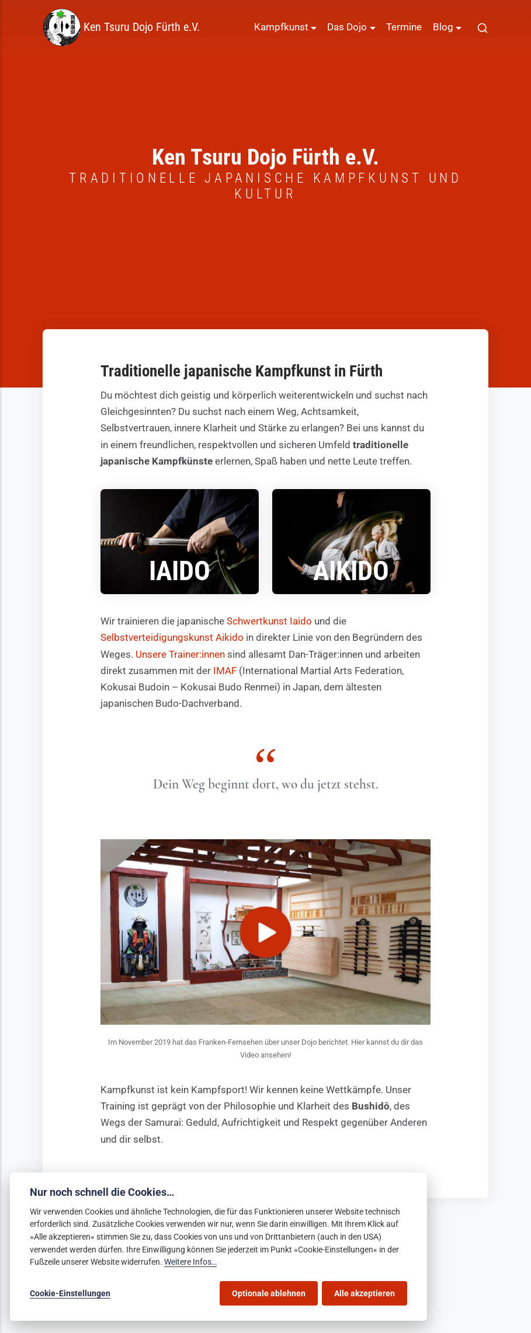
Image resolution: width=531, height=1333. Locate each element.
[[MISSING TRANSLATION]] (482, 27)
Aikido (351, 571)
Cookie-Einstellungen (70, 1293)
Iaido (179, 571)
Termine (404, 27)
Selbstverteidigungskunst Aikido (172, 637)
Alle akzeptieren (364, 1293)
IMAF (225, 670)
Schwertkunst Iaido (269, 621)
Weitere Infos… (190, 1262)
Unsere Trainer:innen (180, 654)
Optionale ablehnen (269, 1293)
